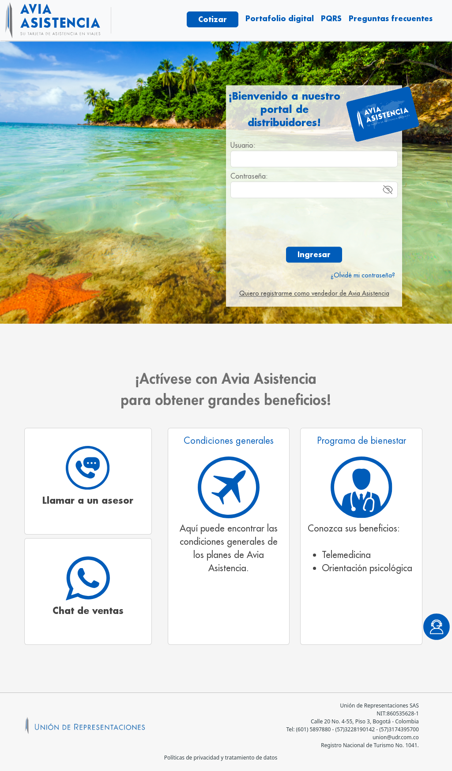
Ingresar (314, 254)
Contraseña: (249, 176)
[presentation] (314, 222)
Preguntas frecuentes (391, 18)
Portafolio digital (279, 18)
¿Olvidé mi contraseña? (363, 275)
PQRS (331, 18)
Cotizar (212, 19)
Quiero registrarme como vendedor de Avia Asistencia (314, 293)
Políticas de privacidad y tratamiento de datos (221, 757)
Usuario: (243, 145)
